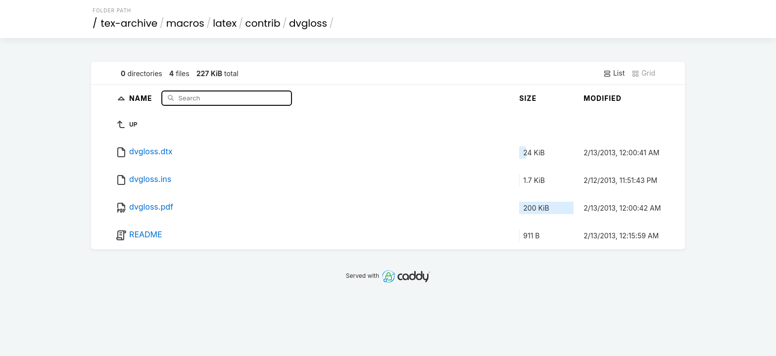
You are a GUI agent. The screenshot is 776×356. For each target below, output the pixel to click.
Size (527, 98)
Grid (643, 73)
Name (141, 97)
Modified (602, 98)
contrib (263, 23)
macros (185, 23)
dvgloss (308, 23)
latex (225, 23)
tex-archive (129, 23)
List (614, 73)
